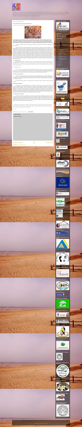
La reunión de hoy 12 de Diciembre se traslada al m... (63, 51)
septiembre (60, 64)
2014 (58, 45)
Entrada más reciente (17, 142)
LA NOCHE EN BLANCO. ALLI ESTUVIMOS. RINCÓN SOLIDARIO (62, 59)
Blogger (46, 423)
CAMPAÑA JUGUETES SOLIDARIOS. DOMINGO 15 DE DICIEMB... (63, 54)
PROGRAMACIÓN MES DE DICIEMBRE (62, 56)
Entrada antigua (49, 142)
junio (59, 65)
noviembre (59, 61)
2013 (58, 46)
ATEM (59, 34)
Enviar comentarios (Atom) (21, 144)
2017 (58, 41)
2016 (58, 42)
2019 (58, 40)
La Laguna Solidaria (61, 36)
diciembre (59, 47)
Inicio (34, 142)
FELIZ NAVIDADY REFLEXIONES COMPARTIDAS (63, 49)
